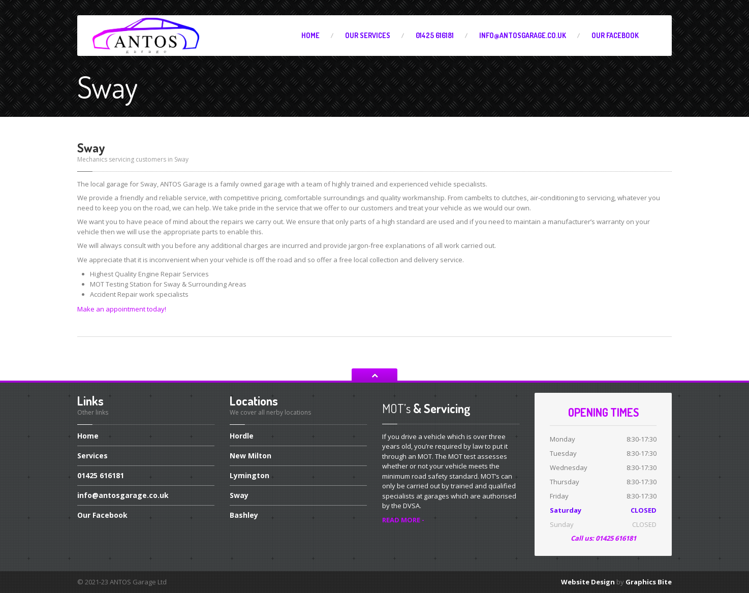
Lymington (249, 475)
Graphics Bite (649, 581)
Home (310, 35)
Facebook (615, 35)
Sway (239, 495)
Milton (250, 455)
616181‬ (435, 35)
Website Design (588, 581)
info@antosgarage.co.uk (522, 35)
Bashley (244, 515)
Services (367, 35)
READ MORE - (403, 519)
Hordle (242, 436)
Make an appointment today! (121, 309)
